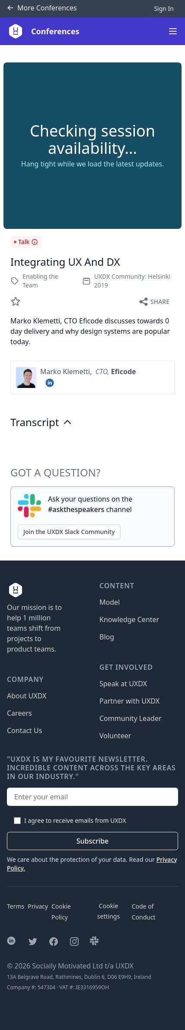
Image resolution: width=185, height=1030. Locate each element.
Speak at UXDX (123, 683)
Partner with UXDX (129, 701)
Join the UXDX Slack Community (69, 532)
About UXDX (26, 696)
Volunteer (115, 735)
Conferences (42, 8)
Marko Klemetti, (67, 371)
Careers (19, 713)
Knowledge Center (129, 619)
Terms (15, 906)
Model (109, 602)
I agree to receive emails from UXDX (75, 820)
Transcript (41, 422)
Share (153, 302)
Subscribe (93, 841)
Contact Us (24, 730)
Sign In (164, 8)
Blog (106, 637)
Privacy (38, 906)
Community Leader (130, 718)
